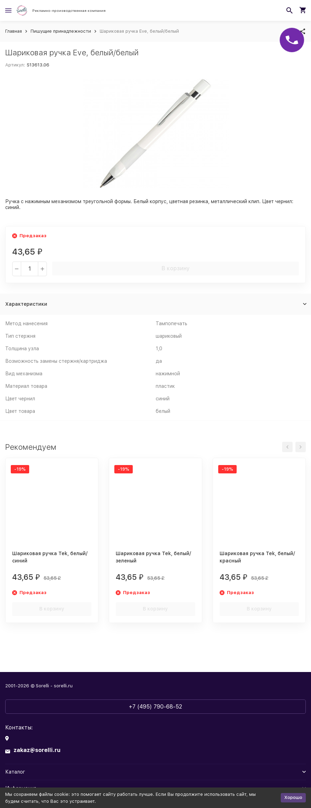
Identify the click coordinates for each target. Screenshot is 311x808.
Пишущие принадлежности (61, 31)
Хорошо (293, 797)
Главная (13, 31)
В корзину (176, 268)
